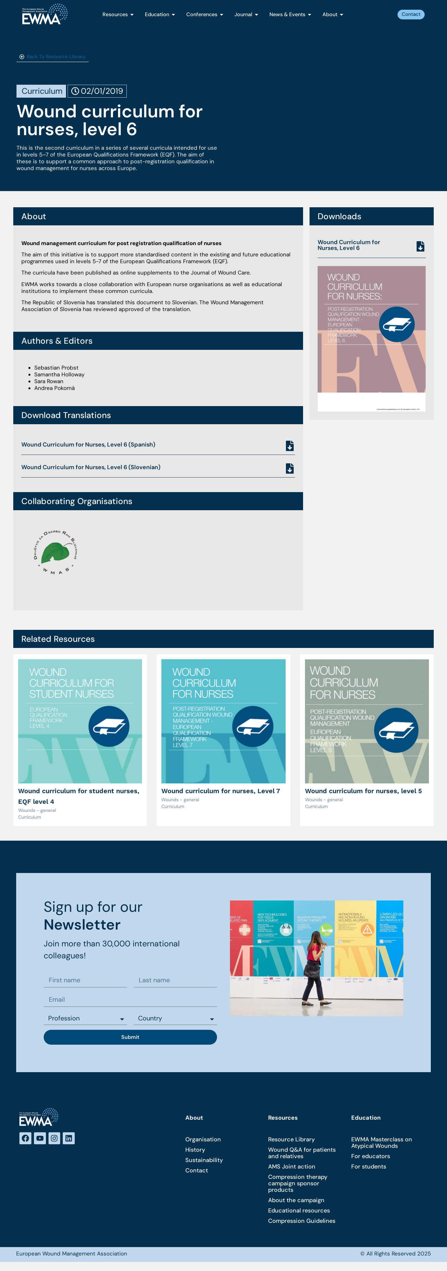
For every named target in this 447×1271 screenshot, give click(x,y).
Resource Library (291, 1140)
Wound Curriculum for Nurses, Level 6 (349, 245)
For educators (370, 1157)
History (195, 1151)
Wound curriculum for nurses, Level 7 (220, 791)
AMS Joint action (291, 1167)
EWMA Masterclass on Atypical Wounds (381, 1143)
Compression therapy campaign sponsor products (297, 1184)
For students (368, 1167)
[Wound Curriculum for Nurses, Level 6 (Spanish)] (290, 446)
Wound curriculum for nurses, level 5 (363, 791)
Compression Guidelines (301, 1222)
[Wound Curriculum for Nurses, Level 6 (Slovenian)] (290, 468)
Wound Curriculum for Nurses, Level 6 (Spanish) (88, 444)
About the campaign (296, 1201)
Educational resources (299, 1211)
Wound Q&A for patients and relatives (302, 1154)
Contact (196, 1171)
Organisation (203, 1140)
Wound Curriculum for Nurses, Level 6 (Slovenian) (90, 467)
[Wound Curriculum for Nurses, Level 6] (420, 246)
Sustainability (204, 1161)
